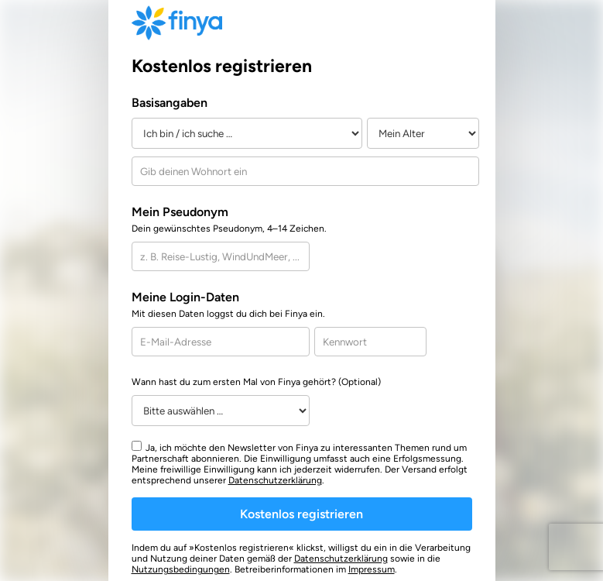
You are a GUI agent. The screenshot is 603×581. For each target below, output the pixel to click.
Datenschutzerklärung (275, 480)
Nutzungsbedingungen (181, 569)
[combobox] (305, 171)
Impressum (371, 569)
